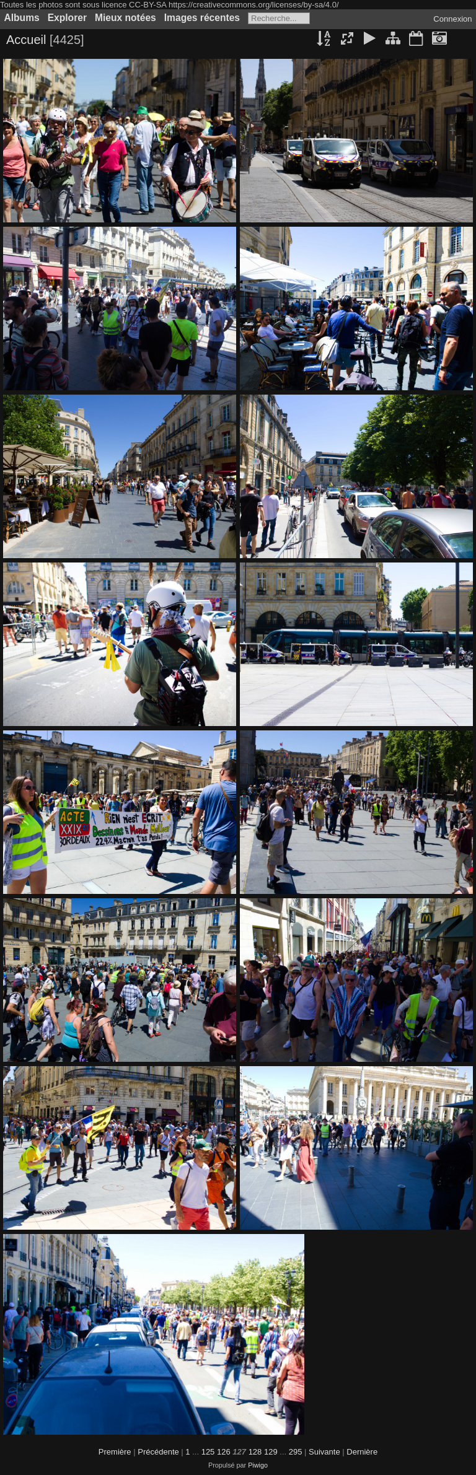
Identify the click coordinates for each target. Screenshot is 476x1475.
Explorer (67, 17)
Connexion (452, 19)
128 (255, 1451)
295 (295, 1451)
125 (208, 1451)
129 (271, 1451)
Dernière (361, 1451)
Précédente (158, 1451)
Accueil (26, 39)
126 (224, 1451)
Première (115, 1451)
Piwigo (258, 1465)
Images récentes (202, 17)
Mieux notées (125, 17)
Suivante (324, 1451)
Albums (22, 17)
